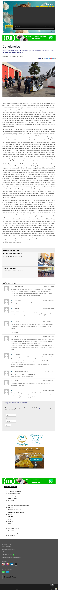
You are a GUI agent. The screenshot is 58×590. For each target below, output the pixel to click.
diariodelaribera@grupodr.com (13, 557)
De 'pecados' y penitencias (12, 254)
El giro (9, 523)
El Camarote (11, 530)
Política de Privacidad (12, 586)
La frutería (10, 521)
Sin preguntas (11, 535)
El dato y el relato (12, 498)
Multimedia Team (45, 589)
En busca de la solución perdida (16, 512)
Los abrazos (11, 526)
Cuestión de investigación (14, 533)
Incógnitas (10, 516)
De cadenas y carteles (13, 502)
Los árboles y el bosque (14, 528)
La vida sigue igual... (10, 268)
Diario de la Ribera (10, 577)
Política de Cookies (22, 586)
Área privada (30, 586)
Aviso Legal (3, 586)
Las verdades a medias (14, 493)
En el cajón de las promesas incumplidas (18, 505)
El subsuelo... (11, 500)
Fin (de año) (11, 519)
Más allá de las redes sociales (15, 509)
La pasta (10, 514)
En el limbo (10, 507)
